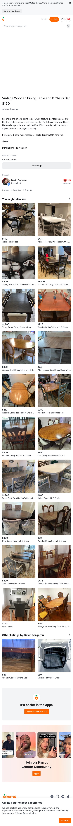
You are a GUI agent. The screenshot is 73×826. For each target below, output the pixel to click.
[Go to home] (3, 19)
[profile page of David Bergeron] (6, 181)
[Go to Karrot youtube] (62, 796)
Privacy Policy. (29, 813)
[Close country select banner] (70, 3)
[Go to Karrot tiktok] (68, 796)
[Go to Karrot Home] (9, 796)
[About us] (62, 19)
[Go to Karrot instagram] (57, 796)
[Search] (68, 26)
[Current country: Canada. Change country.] (68, 19)
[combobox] (34, 26)
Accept (65, 820)
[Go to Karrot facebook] (52, 796)
